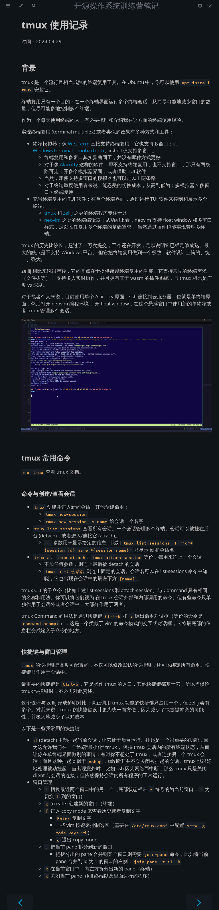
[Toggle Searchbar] (33, 5)
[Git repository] (200, 5)
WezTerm (79, 143)
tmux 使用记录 (54, 24)
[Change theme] (21, 5)
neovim (52, 220)
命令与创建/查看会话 (48, 494)
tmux (50, 212)
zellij (68, 212)
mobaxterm (91, 150)
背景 (28, 68)
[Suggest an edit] (210, 5)
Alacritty (69, 164)
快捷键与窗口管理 (44, 652)
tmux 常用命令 (46, 458)
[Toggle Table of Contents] (8, 5)
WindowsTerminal (53, 150)
